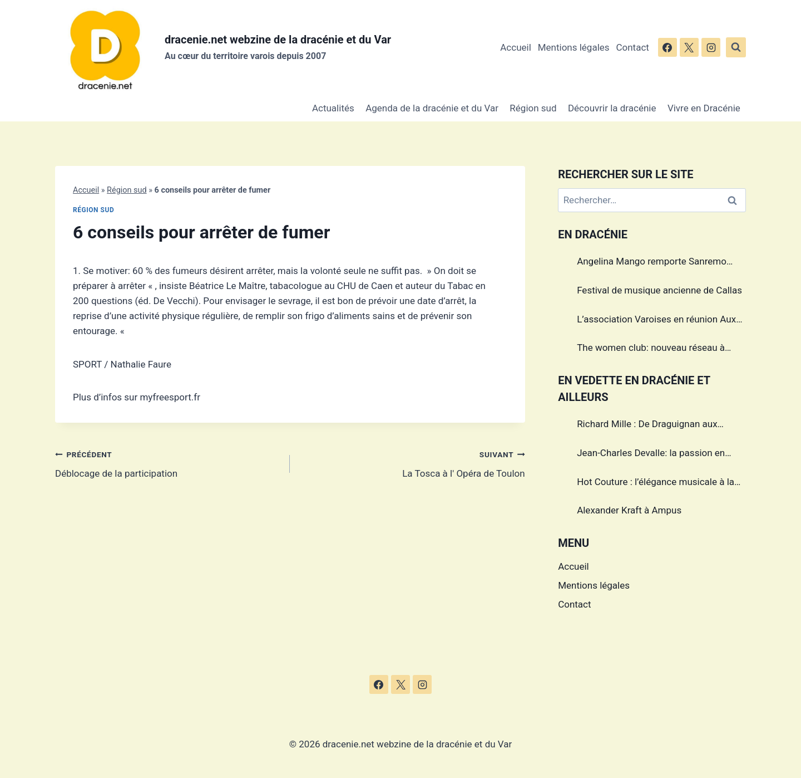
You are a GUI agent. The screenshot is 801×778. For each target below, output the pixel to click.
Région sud (533, 108)
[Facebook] (667, 47)
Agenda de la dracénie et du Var (431, 108)
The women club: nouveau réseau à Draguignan (651, 349)
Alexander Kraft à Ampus (629, 510)
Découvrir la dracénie (612, 108)
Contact (632, 47)
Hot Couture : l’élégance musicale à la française (655, 483)
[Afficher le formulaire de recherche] (736, 47)
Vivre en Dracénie (704, 108)
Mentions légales (574, 47)
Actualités (333, 108)
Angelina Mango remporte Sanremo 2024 (651, 263)
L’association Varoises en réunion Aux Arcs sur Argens (656, 321)
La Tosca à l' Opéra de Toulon (412, 463)
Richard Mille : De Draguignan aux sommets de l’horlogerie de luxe (647, 425)
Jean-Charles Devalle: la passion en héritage (651, 454)
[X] (689, 47)
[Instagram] (710, 47)
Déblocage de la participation (167, 463)
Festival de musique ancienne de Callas (659, 290)
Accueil (515, 47)
